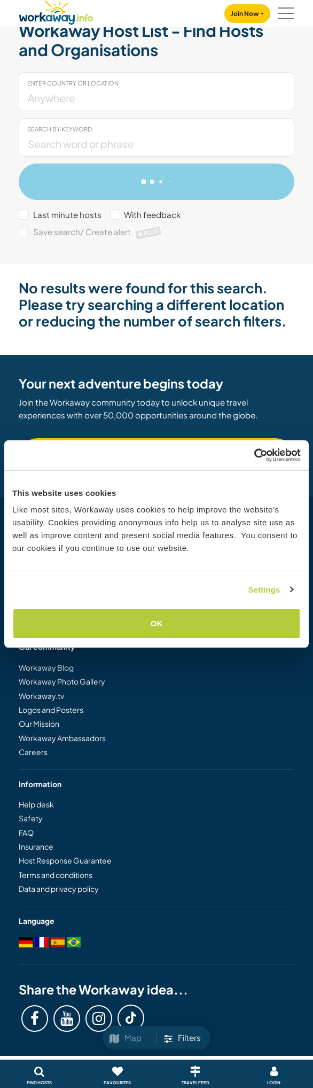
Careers (33, 752)
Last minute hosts (67, 214)
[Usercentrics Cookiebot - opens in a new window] (254, 455)
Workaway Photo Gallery (62, 681)
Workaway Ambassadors (62, 738)
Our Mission (39, 723)
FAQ (26, 832)
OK (157, 623)
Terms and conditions (55, 875)
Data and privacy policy (59, 888)
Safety (31, 818)
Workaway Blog (46, 667)
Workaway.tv (41, 696)
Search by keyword (59, 129)
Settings (264, 589)
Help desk (36, 804)
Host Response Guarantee (65, 860)
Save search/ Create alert (98, 232)
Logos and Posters (51, 709)
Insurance (36, 846)
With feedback (152, 214)
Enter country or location (73, 83)
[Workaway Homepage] (56, 11)
